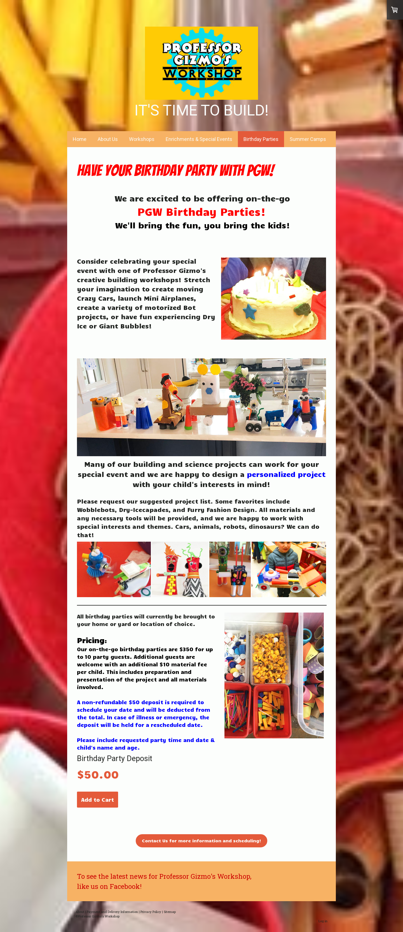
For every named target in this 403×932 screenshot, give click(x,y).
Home (79, 139)
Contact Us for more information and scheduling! (201, 840)
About (80, 912)
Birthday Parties (260, 139)
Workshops (141, 139)
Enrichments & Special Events (199, 139)
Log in (322, 921)
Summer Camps (308, 139)
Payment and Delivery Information (112, 912)
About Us (108, 139)
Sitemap (170, 912)
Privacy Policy (150, 912)
